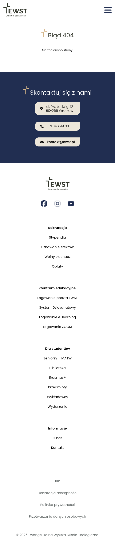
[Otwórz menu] (108, 10)
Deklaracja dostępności (57, 493)
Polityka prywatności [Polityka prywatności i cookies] (57, 504)
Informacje (57, 428)
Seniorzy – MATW (57, 358)
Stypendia (57, 237)
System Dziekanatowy (57, 307)
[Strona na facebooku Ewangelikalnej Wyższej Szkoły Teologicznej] (44, 203)
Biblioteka (57, 368)
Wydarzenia (57, 406)
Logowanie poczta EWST (57, 297)
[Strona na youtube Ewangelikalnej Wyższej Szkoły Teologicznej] (71, 203)
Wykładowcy (57, 396)
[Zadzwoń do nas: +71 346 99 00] (57, 126)
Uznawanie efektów (57, 247)
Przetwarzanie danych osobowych (57, 516)
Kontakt (57, 447)
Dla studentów (57, 348)
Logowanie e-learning (57, 317)
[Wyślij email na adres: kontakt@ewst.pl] (57, 141)
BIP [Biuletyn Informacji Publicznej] (57, 481)
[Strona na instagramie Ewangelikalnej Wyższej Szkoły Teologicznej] (57, 203)
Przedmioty (57, 387)
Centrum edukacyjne (57, 288)
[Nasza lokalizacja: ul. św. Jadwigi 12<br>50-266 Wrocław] (57, 108)
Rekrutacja (57, 227)
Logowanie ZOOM (57, 326)
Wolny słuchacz (57, 256)
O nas (57, 438)
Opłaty (57, 266)
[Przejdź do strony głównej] (15, 10)
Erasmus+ (57, 377)
